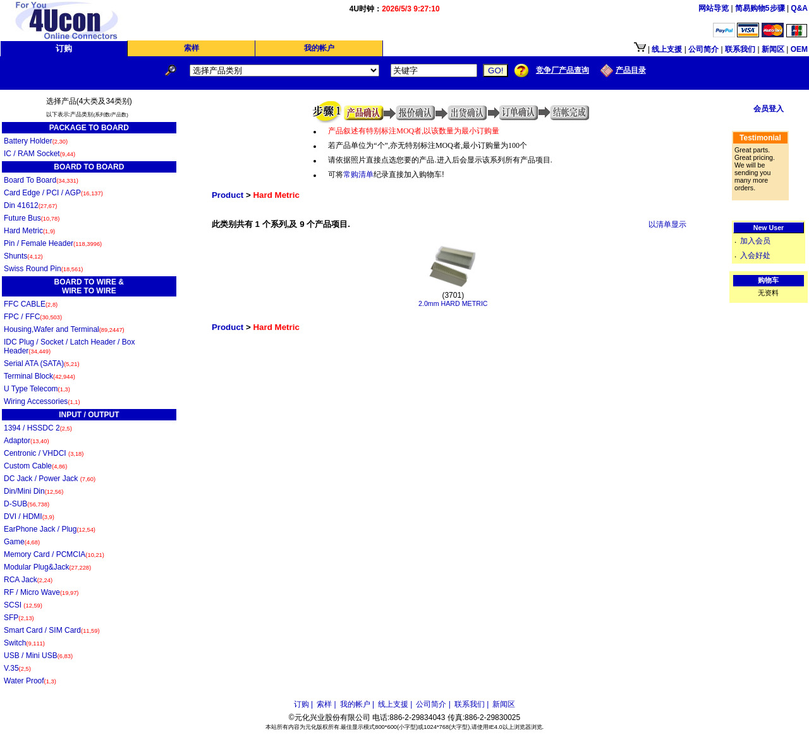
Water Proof (30, 680)
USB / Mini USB (38, 655)
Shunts (23, 256)
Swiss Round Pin (43, 268)
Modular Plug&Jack (47, 567)
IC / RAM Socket (39, 153)
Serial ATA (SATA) (42, 363)
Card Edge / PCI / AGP (53, 192)
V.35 (17, 668)
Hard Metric (29, 230)
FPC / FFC (33, 316)
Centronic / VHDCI (43, 453)
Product (227, 195)
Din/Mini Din (33, 491)
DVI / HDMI (29, 516)
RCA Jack (28, 579)
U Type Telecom (37, 388)
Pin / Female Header (53, 243)
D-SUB (26, 503)
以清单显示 (667, 224)
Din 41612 (30, 205)
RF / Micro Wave (41, 592)
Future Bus (31, 218)
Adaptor (26, 440)
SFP (19, 617)
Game (22, 541)
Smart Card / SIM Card (52, 630)
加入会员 (755, 240)
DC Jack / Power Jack (49, 478)
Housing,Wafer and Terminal (64, 329)
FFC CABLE (31, 304)
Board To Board (41, 180)
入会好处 (755, 255)
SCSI (23, 605)
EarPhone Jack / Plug (49, 529)
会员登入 (768, 108)
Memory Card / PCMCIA (54, 554)
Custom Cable (35, 465)
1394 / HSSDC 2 (38, 428)
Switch (24, 642)
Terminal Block (39, 376)
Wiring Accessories (42, 401)
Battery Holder (36, 141)
